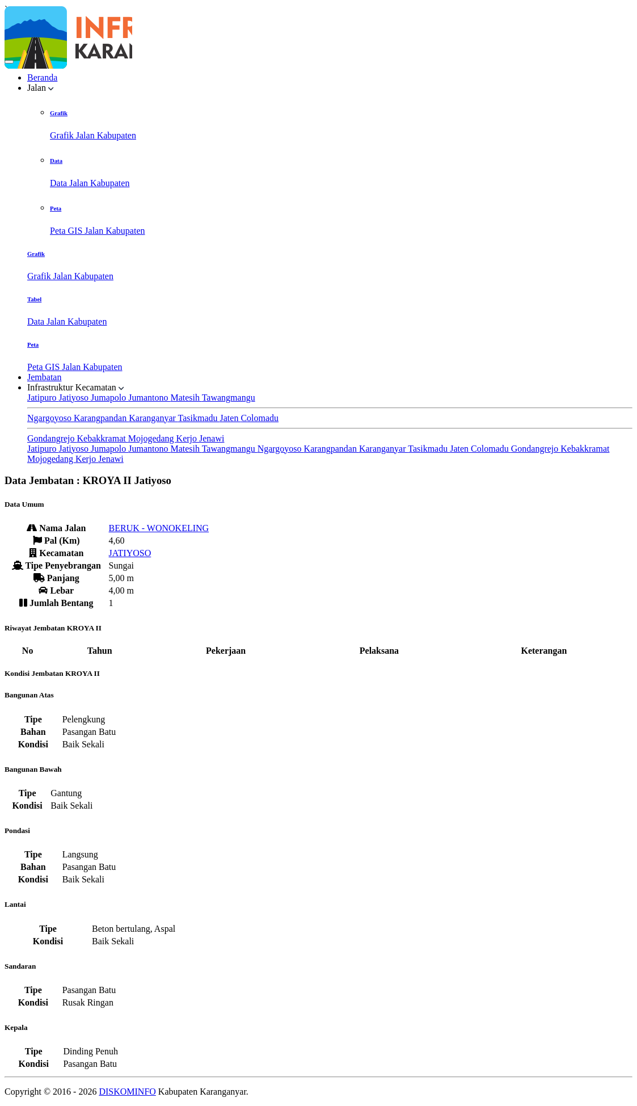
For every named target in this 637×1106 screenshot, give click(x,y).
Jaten (230, 418)
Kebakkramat (102, 438)
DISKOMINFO (127, 1091)
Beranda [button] (42, 77)
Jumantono (149, 397)
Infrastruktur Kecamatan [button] (75, 387)
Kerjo (187, 438)
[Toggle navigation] (9, 62)
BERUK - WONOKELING (159, 528)
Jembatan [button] (44, 377)
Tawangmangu (228, 397)
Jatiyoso (75, 397)
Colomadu (260, 418)
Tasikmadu (199, 418)
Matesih (185, 397)
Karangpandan (101, 418)
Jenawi (211, 438)
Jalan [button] (40, 87)
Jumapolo (109, 397)
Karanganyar (153, 418)
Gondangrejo (52, 438)
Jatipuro (43, 397)
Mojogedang (152, 438)
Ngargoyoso (50, 418)
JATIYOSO (130, 553)
